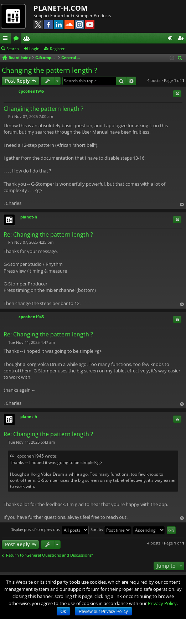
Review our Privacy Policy (103, 611)
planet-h (28, 217)
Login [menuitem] (171, 39)
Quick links (7, 39)
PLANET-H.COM (60, 8)
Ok (63, 611)
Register (57, 48)
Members (28, 39)
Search (12, 48)
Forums (17, 39)
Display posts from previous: (49, 530)
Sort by (111, 530)
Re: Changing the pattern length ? (48, 234)
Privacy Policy (162, 603)
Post (17, 80)
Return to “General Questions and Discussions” (49, 555)
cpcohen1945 (31, 91)
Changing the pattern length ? (49, 70)
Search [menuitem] (181, 58)
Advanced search (131, 81)
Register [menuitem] (182, 39)
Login (34, 48)
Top (181, 204)
